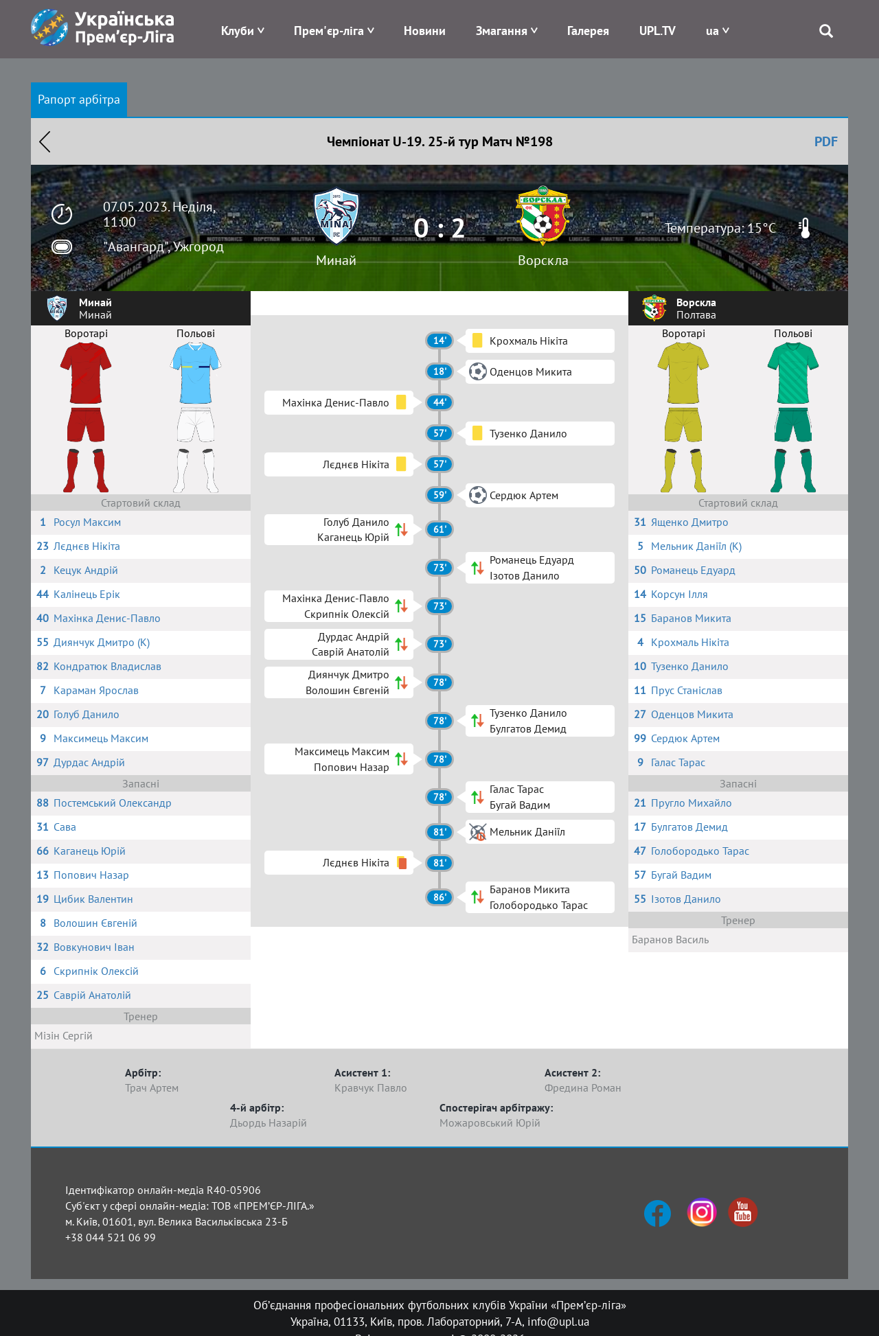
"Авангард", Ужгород (163, 246)
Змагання (501, 30)
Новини (425, 30)
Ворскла (543, 260)
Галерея (588, 30)
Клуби (237, 30)
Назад (44, 141)
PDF (826, 141)
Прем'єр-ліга (329, 30)
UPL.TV (657, 30)
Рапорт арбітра (79, 99)
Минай (336, 260)
